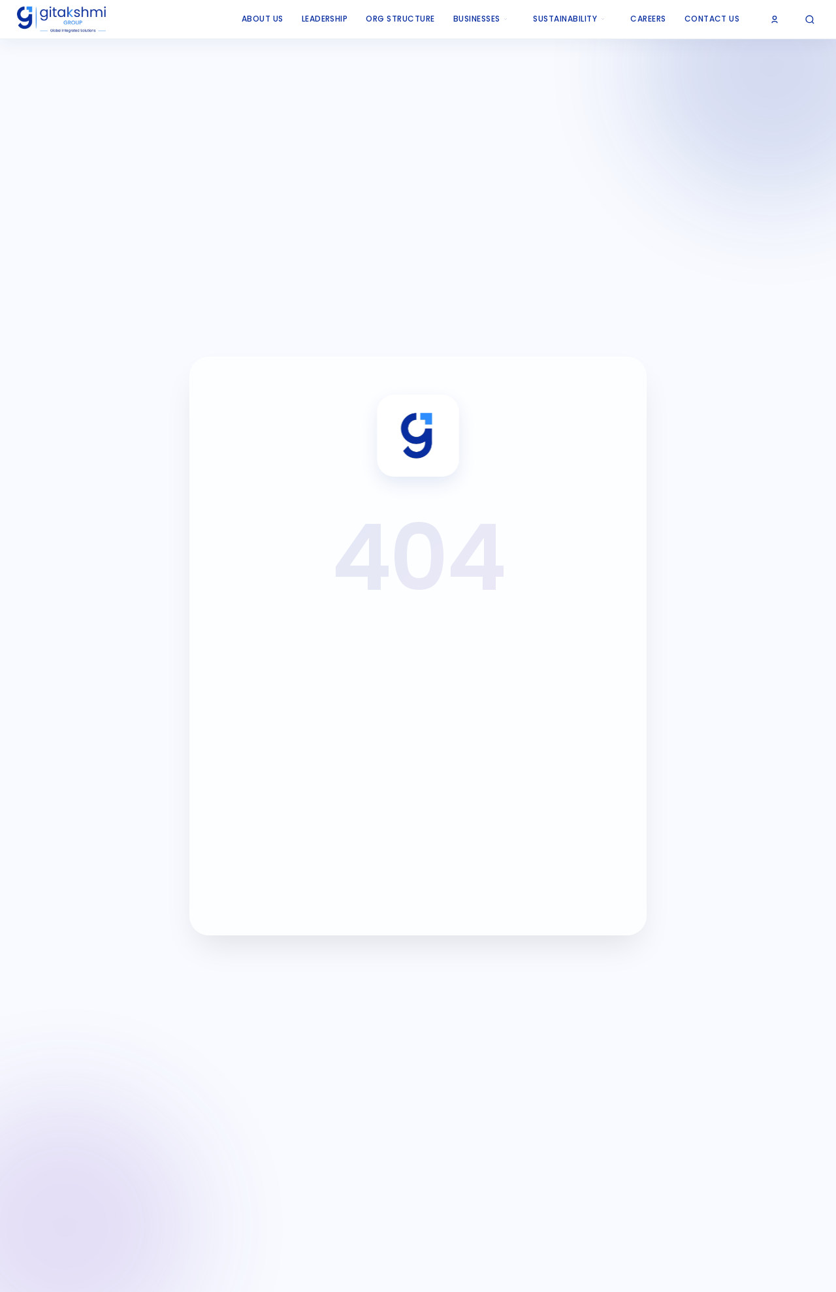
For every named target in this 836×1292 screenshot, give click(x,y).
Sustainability (569, 18)
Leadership (325, 18)
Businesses (481, 18)
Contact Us (712, 18)
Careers (648, 18)
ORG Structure (400, 18)
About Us (262, 18)
